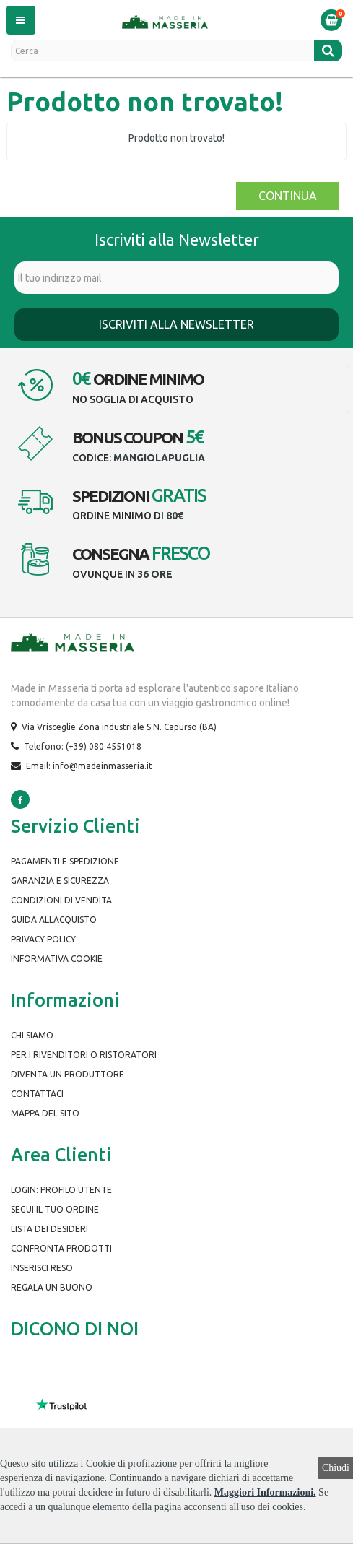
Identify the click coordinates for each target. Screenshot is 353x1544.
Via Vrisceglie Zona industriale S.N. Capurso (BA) (119, 727)
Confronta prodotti (61, 1248)
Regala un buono (51, 1287)
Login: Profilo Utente (61, 1189)
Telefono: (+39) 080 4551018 (82, 746)
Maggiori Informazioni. (265, 1492)
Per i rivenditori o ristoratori (84, 1054)
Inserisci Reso (42, 1267)
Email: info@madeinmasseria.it (89, 766)
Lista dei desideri (49, 1228)
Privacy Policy (43, 939)
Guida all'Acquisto (54, 919)
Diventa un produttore (67, 1074)
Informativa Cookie (57, 958)
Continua (287, 195)
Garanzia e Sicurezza (60, 880)
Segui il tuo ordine (55, 1209)
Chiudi (335, 1467)
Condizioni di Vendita (61, 900)
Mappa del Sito (45, 1113)
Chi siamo (32, 1035)
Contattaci (37, 1093)
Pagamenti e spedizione (65, 861)
